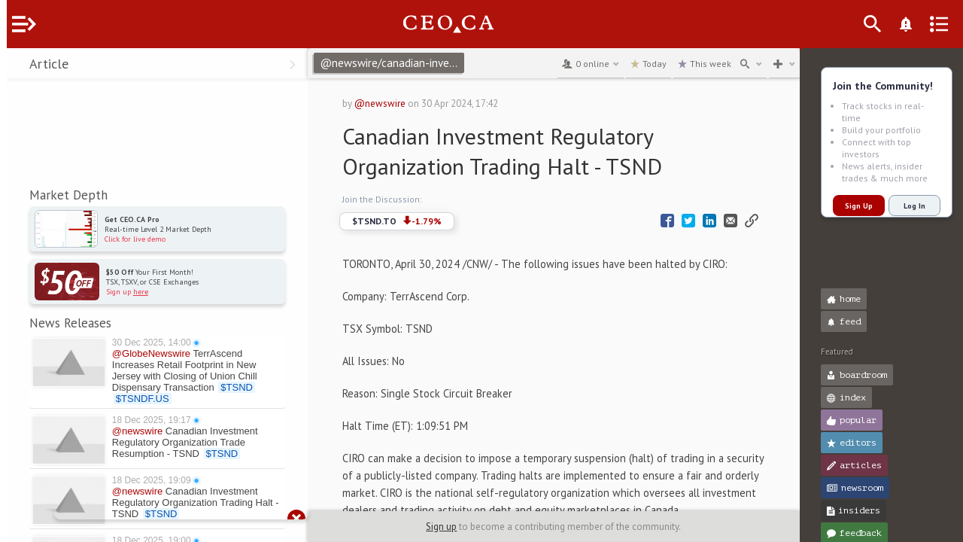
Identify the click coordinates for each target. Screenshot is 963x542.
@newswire (401, 103)
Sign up (450, 526)
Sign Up (852, 206)
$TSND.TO (418, 221)
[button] (15, 66)
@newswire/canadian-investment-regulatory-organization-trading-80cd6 (415, 63)
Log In (908, 206)
